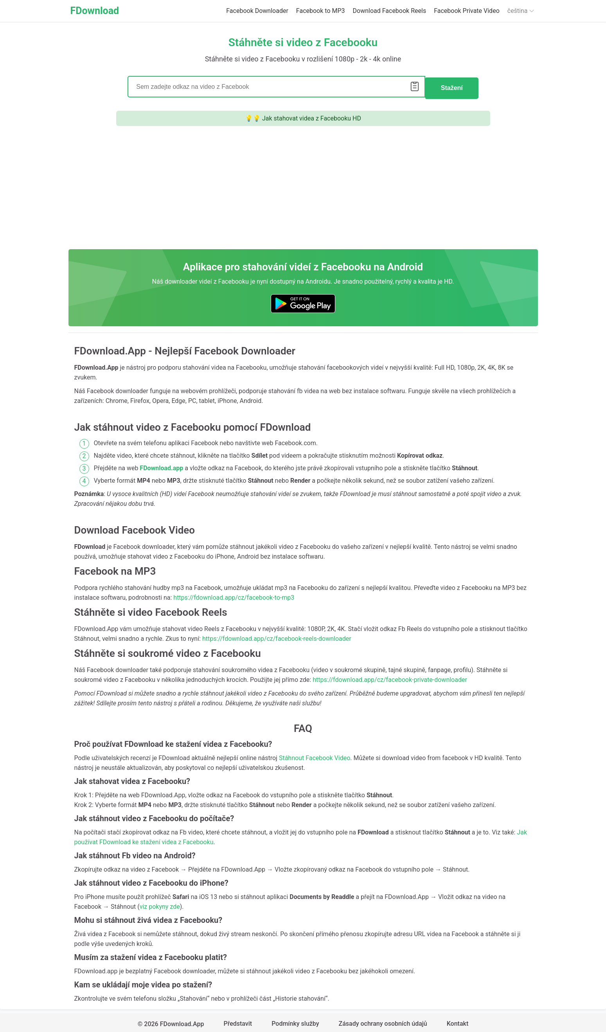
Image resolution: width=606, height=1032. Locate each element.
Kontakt (458, 1021)
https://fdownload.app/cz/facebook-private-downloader (390, 677)
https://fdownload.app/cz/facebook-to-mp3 (233, 595)
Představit (237, 1021)
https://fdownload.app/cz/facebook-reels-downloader (276, 636)
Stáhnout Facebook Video (314, 755)
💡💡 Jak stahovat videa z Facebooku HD (303, 115)
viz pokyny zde (160, 904)
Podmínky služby (295, 1021)
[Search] (276, 85)
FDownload (94, 10)
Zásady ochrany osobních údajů (383, 1021)
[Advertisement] (303, 188)
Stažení (452, 85)
